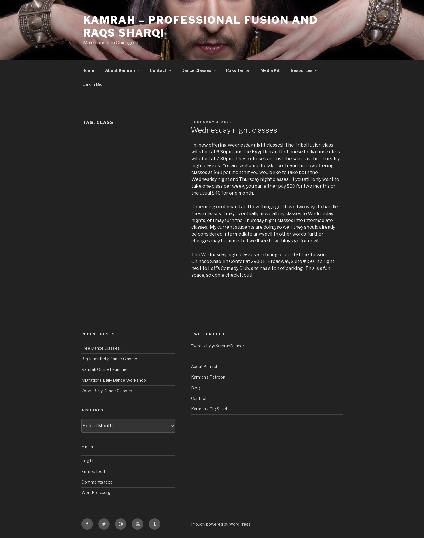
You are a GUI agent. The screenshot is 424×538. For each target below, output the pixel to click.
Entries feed (93, 471)
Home (88, 70)
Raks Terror (238, 70)
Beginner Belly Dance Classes (109, 358)
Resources (304, 70)
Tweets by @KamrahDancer (217, 345)
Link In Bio (92, 84)
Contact (161, 70)
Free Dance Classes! (101, 348)
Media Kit (270, 70)
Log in (87, 460)
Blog (195, 387)
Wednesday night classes (234, 130)
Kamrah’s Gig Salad (209, 408)
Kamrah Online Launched (105, 369)
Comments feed (97, 482)
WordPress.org (95, 492)
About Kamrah (122, 70)
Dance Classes (199, 70)
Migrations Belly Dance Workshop (113, 380)
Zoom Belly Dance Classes (106, 390)
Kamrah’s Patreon (208, 377)
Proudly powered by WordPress (221, 524)
